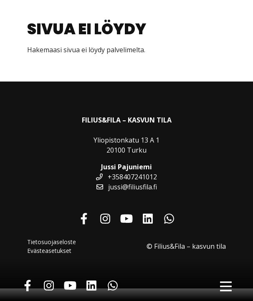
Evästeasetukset (49, 251)
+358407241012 (126, 176)
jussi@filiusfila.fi (126, 186)
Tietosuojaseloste (51, 242)
